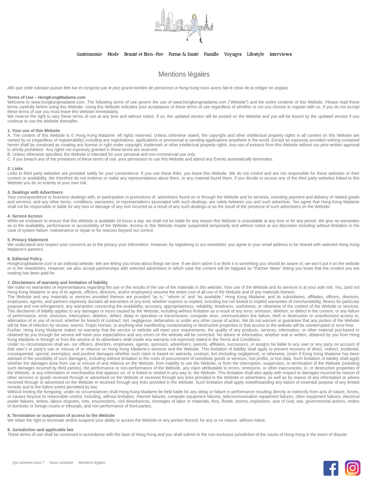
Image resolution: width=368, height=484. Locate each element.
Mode (113, 54)
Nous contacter (62, 463)
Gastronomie (90, 54)
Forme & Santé (184, 54)
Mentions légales (92, 463)
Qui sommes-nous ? (28, 463)
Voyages (233, 54)
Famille (212, 54)
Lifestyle (256, 54)
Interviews (280, 54)
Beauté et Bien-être (144, 54)
